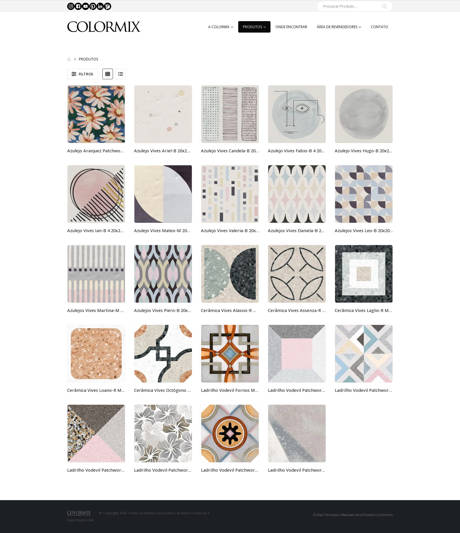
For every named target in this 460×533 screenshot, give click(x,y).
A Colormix (218, 26)
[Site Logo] (104, 27)
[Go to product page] (96, 114)
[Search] (384, 6)
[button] (82, 74)
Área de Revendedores (337, 26)
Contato (379, 26)
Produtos (252, 26)
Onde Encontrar (291, 26)
